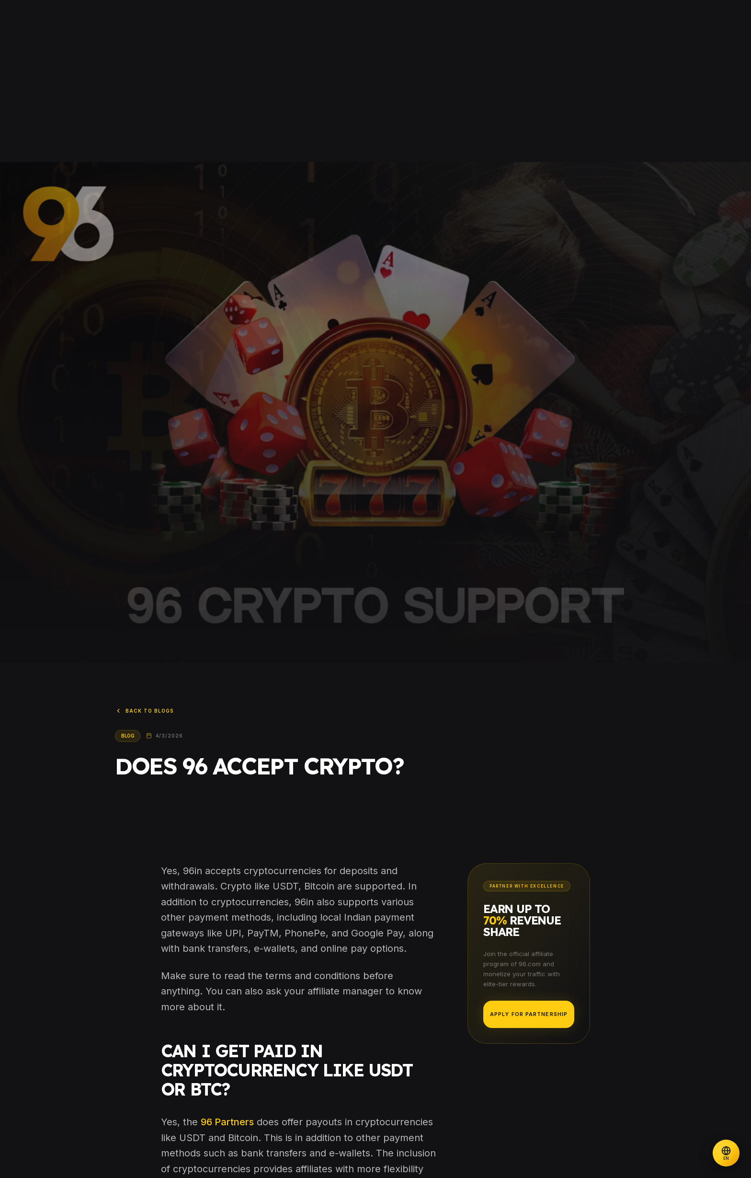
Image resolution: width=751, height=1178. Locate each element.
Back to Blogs (144, 710)
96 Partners (227, 1122)
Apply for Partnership (529, 1014)
